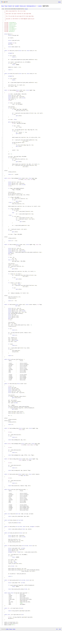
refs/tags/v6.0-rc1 (31, 6)
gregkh (17, 6)
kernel (10, 6)
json (60, 629)
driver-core (23, 6)
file (26, 8)
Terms (14, 629)
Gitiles (7, 629)
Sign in (59, 1)
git (13, 6)
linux (2, 6)
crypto (40, 6)
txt (57, 629)
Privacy (10, 629)
